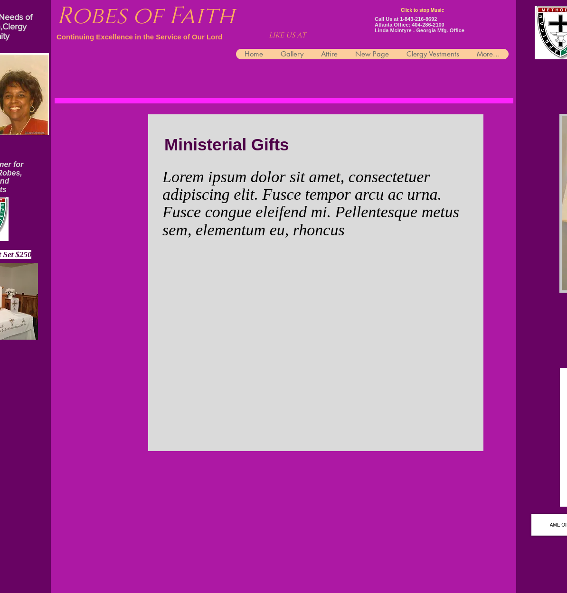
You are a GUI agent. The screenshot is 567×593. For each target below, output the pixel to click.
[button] (432, 54)
